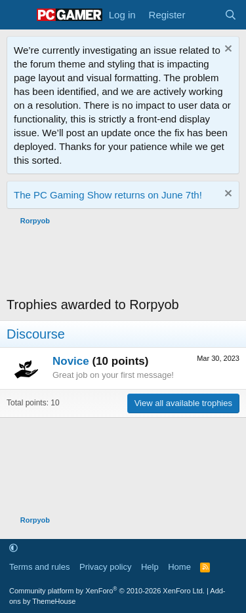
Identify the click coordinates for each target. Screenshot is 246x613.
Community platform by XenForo (107, 591)
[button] (13, 548)
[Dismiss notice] (226, 50)
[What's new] (204, 15)
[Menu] (18, 15)
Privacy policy (105, 567)
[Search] (230, 15)
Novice (70, 361)
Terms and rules (39, 567)
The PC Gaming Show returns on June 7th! (108, 194)
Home (179, 567)
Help (150, 567)
